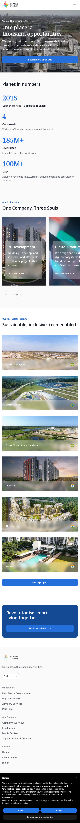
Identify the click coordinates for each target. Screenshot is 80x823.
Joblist (5, 762)
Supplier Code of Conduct (16, 738)
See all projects (40, 582)
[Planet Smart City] (10, 5)
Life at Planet (10, 757)
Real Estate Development (16, 693)
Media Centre (10, 733)
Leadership (8, 728)
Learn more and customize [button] (40, 817)
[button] (16, 294)
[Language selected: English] (10, 676)
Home (5, 752)
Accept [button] (59, 810)
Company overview (13, 722)
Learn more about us (40, 59)
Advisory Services (12, 703)
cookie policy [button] (58, 789)
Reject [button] (21, 810)
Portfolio (7, 709)
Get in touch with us (40, 628)
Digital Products (11, 698)
